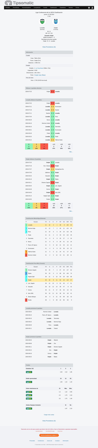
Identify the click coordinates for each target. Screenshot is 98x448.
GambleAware (39, 431)
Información (65, 440)
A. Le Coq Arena (38, 68)
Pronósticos (16, 7)
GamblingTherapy (50, 431)
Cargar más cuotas (49, 414)
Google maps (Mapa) (40, 75)
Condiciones (41, 440)
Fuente (45, 7)
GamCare (60, 431)
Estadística (63, 7)
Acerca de (49, 440)
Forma (77, 7)
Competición (37, 7)
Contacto (57, 440)
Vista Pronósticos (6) (49, 47)
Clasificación (53, 7)
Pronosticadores (26, 7)
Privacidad (32, 440)
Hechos (71, 7)
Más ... (71, 151)
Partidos (7, 7)
